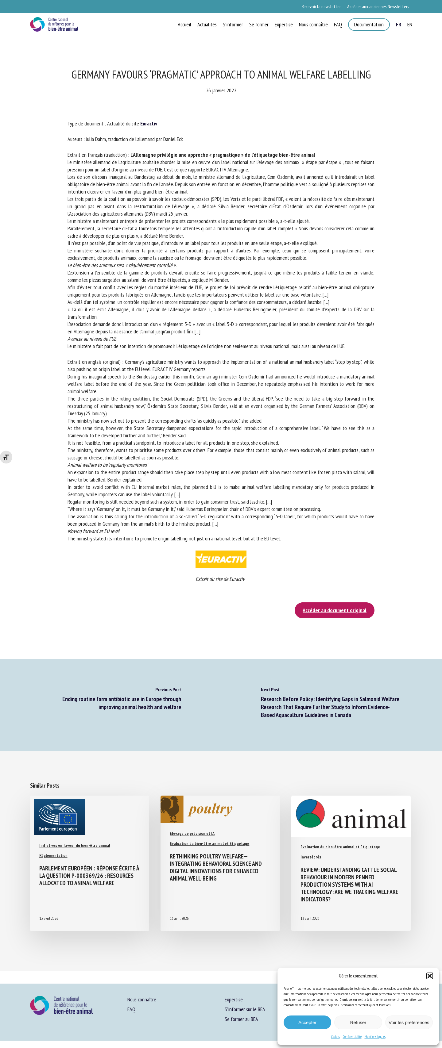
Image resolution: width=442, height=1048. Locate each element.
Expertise (234, 999)
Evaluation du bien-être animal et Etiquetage (209, 843)
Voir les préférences (409, 1022)
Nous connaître (141, 999)
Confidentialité (352, 1036)
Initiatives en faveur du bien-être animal (74, 845)
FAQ (131, 1009)
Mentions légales (375, 1036)
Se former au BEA (241, 1019)
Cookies (335, 1036)
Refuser (358, 1022)
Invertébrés (310, 857)
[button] (430, 976)
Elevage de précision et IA (192, 833)
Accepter (307, 1022)
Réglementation (53, 855)
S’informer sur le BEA (245, 1009)
